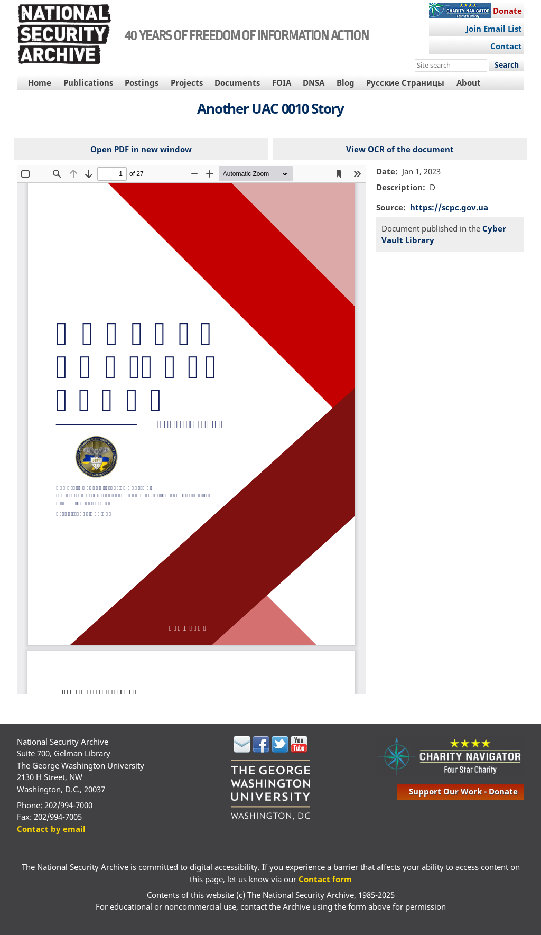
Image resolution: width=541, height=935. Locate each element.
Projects (187, 82)
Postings (141, 82)
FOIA (281, 82)
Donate (507, 10)
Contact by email (51, 828)
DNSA (313, 82)
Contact (506, 46)
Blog (346, 82)
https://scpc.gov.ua (449, 207)
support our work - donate (463, 791)
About (468, 82)
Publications (88, 82)
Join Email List (494, 28)
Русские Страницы (405, 82)
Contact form (325, 879)
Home (39, 82)
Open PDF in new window (141, 149)
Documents (237, 82)
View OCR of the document (400, 149)
